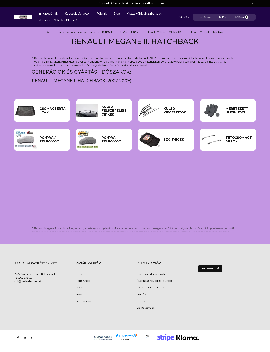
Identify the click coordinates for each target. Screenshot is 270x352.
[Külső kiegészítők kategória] (177, 111)
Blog (116, 13)
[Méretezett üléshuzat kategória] (239, 111)
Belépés (80, 274)
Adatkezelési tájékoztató (152, 287)
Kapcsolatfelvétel (77, 13)
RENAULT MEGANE (129, 32)
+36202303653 (23, 277)
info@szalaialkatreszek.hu (29, 281)
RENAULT (107, 32)
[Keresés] (206, 17)
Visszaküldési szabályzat (144, 13)
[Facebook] (17, 337)
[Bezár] (253, 3)
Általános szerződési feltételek (155, 280)
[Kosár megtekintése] (242, 17)
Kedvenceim (83, 301)
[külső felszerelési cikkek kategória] (115, 111)
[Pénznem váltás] (184, 17)
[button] (48, 13)
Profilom (81, 287)
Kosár (79, 294)
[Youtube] (24, 337)
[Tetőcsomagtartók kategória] (239, 140)
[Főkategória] (48, 32)
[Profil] (223, 17)
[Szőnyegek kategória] (177, 140)
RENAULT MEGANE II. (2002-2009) (164, 32)
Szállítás (141, 301)
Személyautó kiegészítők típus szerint (76, 32)
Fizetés (141, 294)
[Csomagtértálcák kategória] (53, 111)
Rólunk (101, 13)
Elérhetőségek (145, 307)
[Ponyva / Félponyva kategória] (53, 140)
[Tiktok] (31, 337)
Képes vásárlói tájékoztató (152, 274)
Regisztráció (83, 280)
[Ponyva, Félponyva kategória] (115, 140)
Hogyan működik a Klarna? (58, 20)
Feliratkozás (210, 268)
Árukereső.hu (126, 340)
